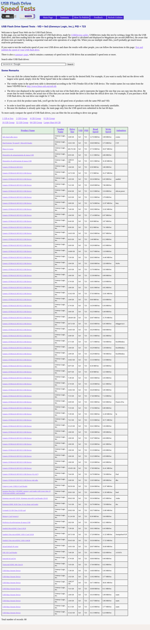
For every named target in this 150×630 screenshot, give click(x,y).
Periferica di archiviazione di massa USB (16, 522)
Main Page (48, 17)
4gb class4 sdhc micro (10, 137)
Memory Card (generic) (11, 516)
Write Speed (108, 130)
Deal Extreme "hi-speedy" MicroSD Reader (17, 143)
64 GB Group (36, 122)
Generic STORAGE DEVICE (13, 167)
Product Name (28, 130)
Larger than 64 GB (52, 122)
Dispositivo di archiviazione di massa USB (17, 161)
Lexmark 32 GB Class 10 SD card (14, 510)
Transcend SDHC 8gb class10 (13, 565)
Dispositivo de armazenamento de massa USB (18, 155)
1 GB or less (8, 118)
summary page (21, 54)
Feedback (98, 17)
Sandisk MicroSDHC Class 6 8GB (14, 528)
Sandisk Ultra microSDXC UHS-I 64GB (16, 540)
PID (86, 130)
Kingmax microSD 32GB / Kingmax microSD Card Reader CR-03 (25, 498)
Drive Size (72, 130)
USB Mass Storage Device (12, 571)
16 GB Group (8, 122)
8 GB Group (49, 118)
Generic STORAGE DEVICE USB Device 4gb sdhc (20, 480)
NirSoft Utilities (115, 17)
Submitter (121, 130)
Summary (64, 17)
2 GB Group (21, 118)
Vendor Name (60, 130)
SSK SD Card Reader (10, 553)
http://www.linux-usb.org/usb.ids (41, 86)
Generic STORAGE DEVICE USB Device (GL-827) (20, 474)
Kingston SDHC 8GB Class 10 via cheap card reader (20, 504)
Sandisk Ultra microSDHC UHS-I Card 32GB (18, 534)
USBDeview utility (79, 35)
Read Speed (95, 130)
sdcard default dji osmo (10, 547)
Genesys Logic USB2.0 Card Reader (15, 486)
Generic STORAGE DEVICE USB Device (17, 173)
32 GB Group (22, 122)
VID (80, 130)
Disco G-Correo (8, 149)
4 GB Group (35, 118)
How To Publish (81, 17)
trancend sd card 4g (9, 559)
